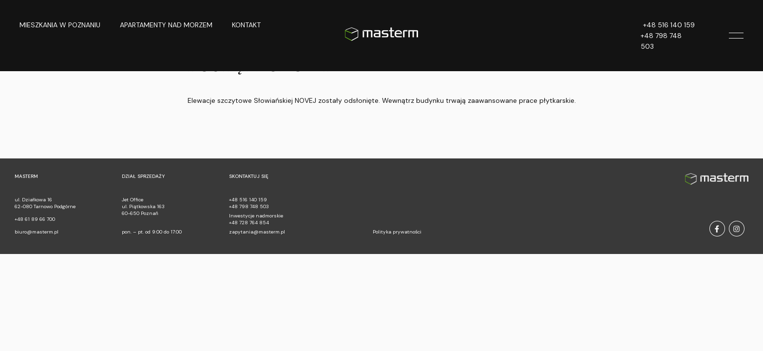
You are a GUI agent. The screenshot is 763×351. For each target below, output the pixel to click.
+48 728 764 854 (249, 222)
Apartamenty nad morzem (166, 24)
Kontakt (246, 24)
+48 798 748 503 (661, 41)
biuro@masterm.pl (36, 232)
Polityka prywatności (397, 232)
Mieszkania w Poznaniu (59, 24)
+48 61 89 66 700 (35, 219)
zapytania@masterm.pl (257, 232)
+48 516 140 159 (669, 24)
